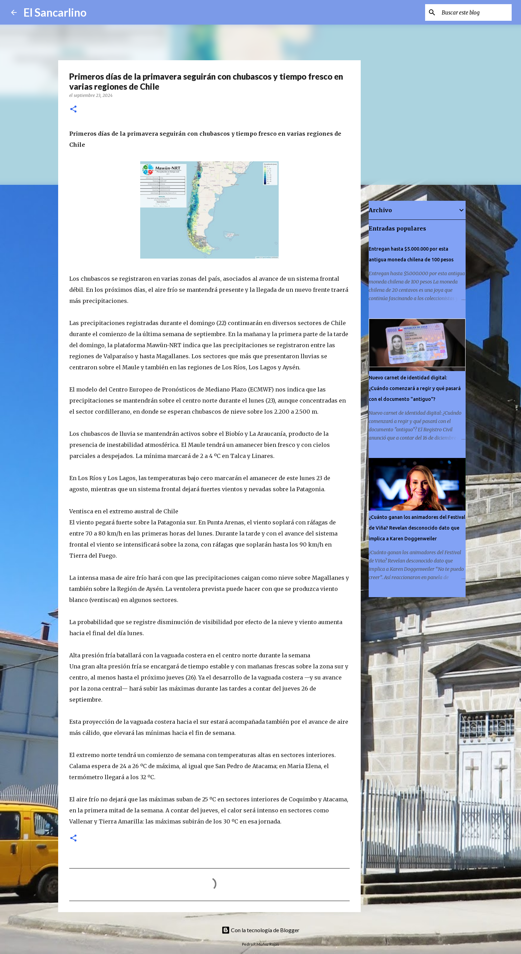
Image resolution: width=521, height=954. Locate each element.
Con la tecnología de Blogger (260, 930)
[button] (73, 109)
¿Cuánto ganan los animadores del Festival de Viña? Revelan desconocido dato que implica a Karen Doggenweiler (417, 527)
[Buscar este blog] (475, 12)
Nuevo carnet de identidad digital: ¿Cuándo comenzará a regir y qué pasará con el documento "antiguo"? (415, 388)
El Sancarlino (55, 12)
